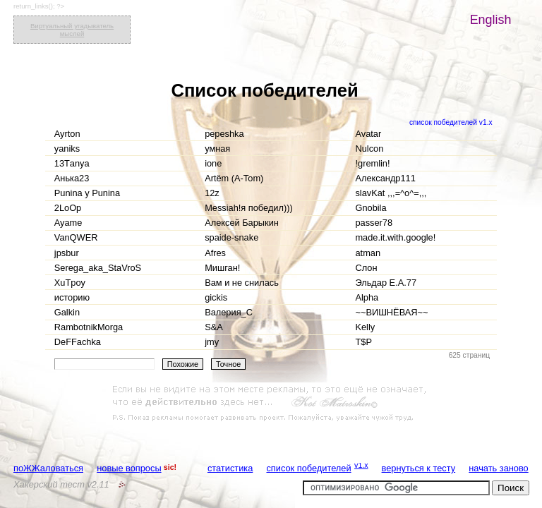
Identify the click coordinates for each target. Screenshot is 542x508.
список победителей (308, 468)
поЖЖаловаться (48, 468)
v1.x (361, 465)
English (491, 20)
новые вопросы (129, 468)
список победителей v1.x (451, 122)
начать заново (498, 468)
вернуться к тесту (419, 468)
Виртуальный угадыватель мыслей (72, 29)
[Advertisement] (271, 403)
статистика (230, 468)
